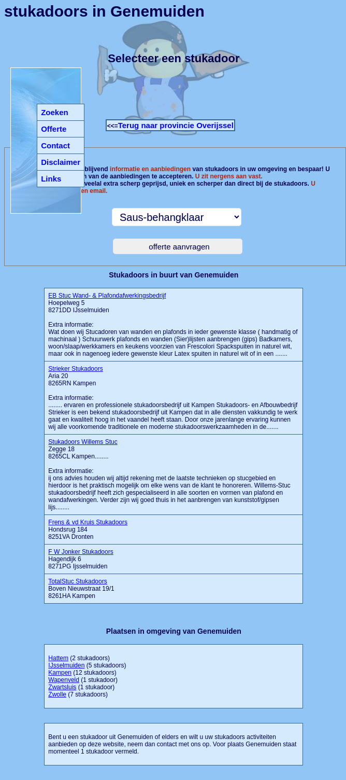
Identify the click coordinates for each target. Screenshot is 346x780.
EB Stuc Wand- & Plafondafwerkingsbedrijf (107, 295)
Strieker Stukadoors (75, 368)
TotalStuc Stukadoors (77, 581)
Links (51, 178)
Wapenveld (63, 680)
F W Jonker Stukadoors (80, 551)
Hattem (58, 658)
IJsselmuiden (66, 665)
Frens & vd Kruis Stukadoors (87, 522)
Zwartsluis (62, 687)
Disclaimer (60, 162)
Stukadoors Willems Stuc (82, 441)
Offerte (53, 128)
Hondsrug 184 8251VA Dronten (87, 529)
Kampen (59, 672)
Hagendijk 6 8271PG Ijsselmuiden (80, 559)
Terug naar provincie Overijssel (176, 125)
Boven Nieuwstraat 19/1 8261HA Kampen (81, 589)
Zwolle (57, 694)
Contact (55, 145)
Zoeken (54, 112)
